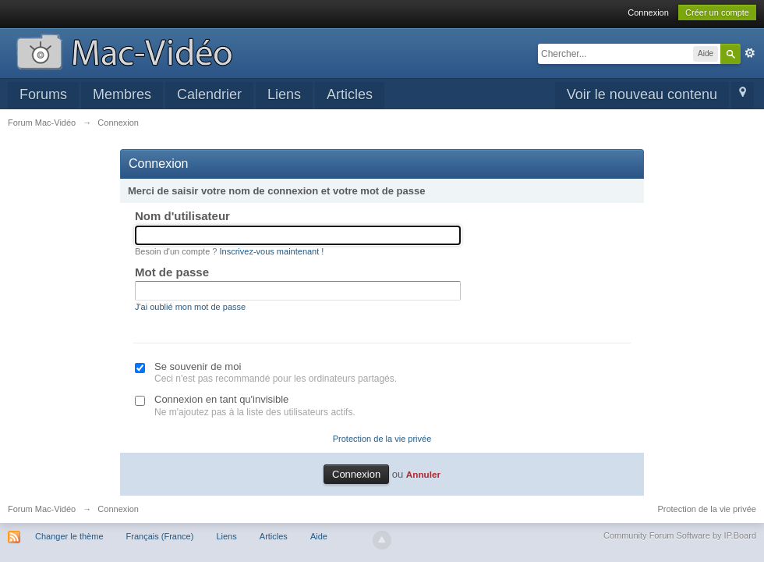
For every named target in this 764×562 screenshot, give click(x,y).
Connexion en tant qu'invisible (221, 399)
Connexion (648, 12)
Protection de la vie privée (382, 438)
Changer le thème (69, 536)
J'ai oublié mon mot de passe (190, 306)
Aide (318, 536)
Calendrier (209, 94)
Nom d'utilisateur (182, 215)
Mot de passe (172, 272)
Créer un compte (717, 12)
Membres (122, 94)
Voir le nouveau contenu (642, 94)
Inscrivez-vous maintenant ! (272, 251)
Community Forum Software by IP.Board (679, 535)
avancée (750, 53)
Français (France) (160, 536)
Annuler (423, 474)
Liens (284, 94)
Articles (350, 94)
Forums (43, 94)
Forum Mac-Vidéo (42, 509)
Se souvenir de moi (197, 366)
